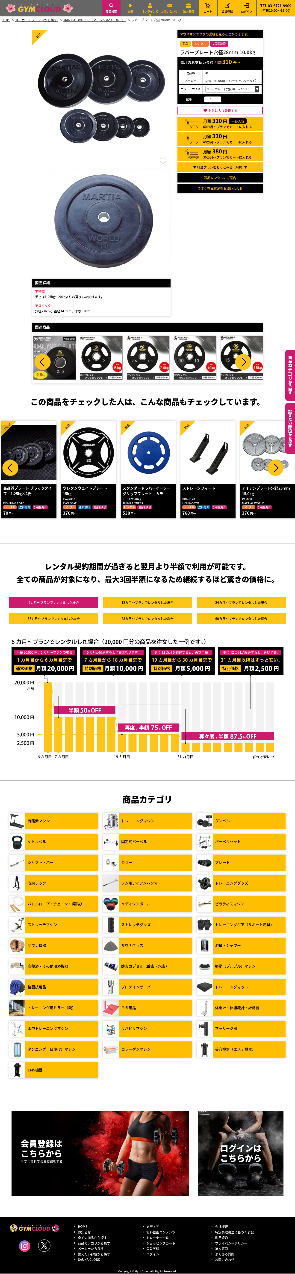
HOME (82, 1227)
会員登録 (227, 11)
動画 (130, 11)
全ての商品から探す (92, 1237)
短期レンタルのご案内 (220, 177)
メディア (152, 1227)
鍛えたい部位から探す (290, 428)
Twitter (44, 1246)
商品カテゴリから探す (94, 1243)
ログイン (246, 11)
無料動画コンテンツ (160, 1232)
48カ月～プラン (147, 619)
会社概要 (221, 1227)
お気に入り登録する (222, 110)
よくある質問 (224, 1254)
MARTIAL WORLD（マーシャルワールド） (231, 81)
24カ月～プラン (241, 603)
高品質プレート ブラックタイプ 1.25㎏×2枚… (27, 491)
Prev (43, 362)
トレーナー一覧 (157, 1237)
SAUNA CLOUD (89, 1260)
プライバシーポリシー (231, 1243)
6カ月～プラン (54, 603)
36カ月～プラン (54, 619)
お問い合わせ (169, 11)
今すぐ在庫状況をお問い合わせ (220, 188)
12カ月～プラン (147, 603)
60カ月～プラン (241, 619)
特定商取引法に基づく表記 (234, 1232)
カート (208, 8)
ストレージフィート (198, 488)
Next (243, 362)
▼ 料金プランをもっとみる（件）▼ (220, 167)
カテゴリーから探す (290, 375)
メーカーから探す (91, 1249)
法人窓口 (188, 11)
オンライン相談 (150, 13)
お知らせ (84, 1232)
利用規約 (221, 1237)
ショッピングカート (160, 1243)
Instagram (24, 1246)
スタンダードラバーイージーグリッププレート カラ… (146, 491)
